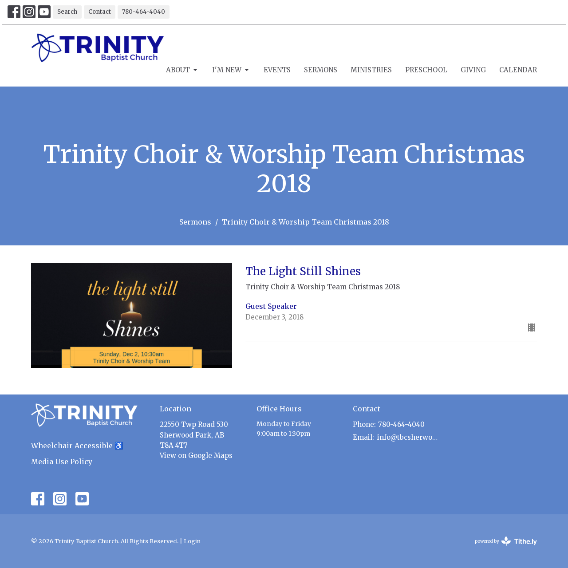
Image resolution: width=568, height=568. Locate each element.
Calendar (518, 70)
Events (277, 70)
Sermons (320, 70)
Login (192, 541)
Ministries (371, 70)
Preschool (426, 70)
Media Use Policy (61, 461)
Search (67, 12)
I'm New (231, 70)
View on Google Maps (196, 455)
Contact (99, 12)
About (182, 70)
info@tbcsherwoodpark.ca (409, 437)
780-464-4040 (143, 12)
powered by (506, 541)
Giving (473, 70)
